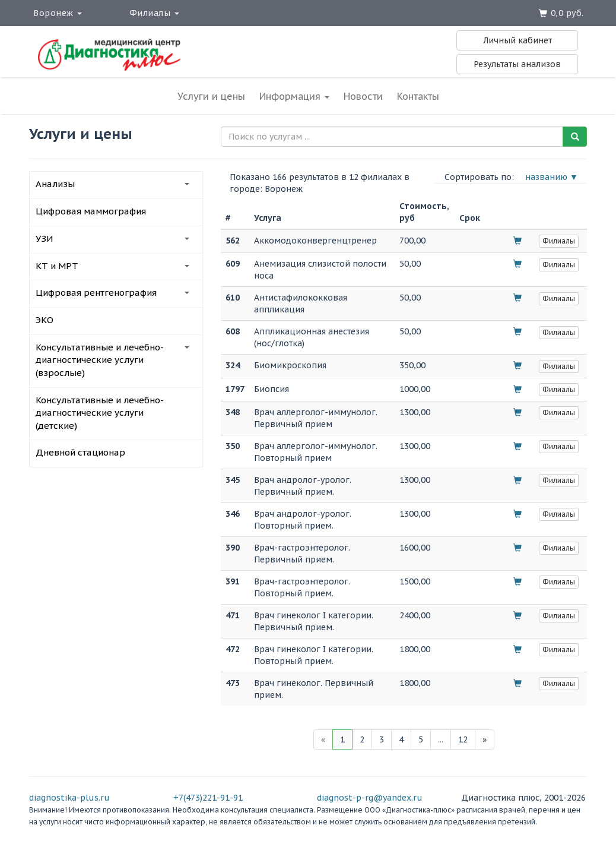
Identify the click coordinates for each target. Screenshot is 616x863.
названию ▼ (551, 177)
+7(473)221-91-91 (208, 797)
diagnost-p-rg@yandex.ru (370, 797)
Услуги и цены (211, 96)
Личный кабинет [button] (517, 40)
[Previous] (323, 739)
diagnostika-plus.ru (69, 797)
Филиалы (154, 13)
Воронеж (57, 13)
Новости (363, 96)
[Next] (484, 739)
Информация (294, 96)
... (440, 739)
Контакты (418, 96)
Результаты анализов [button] (517, 64)
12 (463, 739)
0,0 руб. (567, 13)
